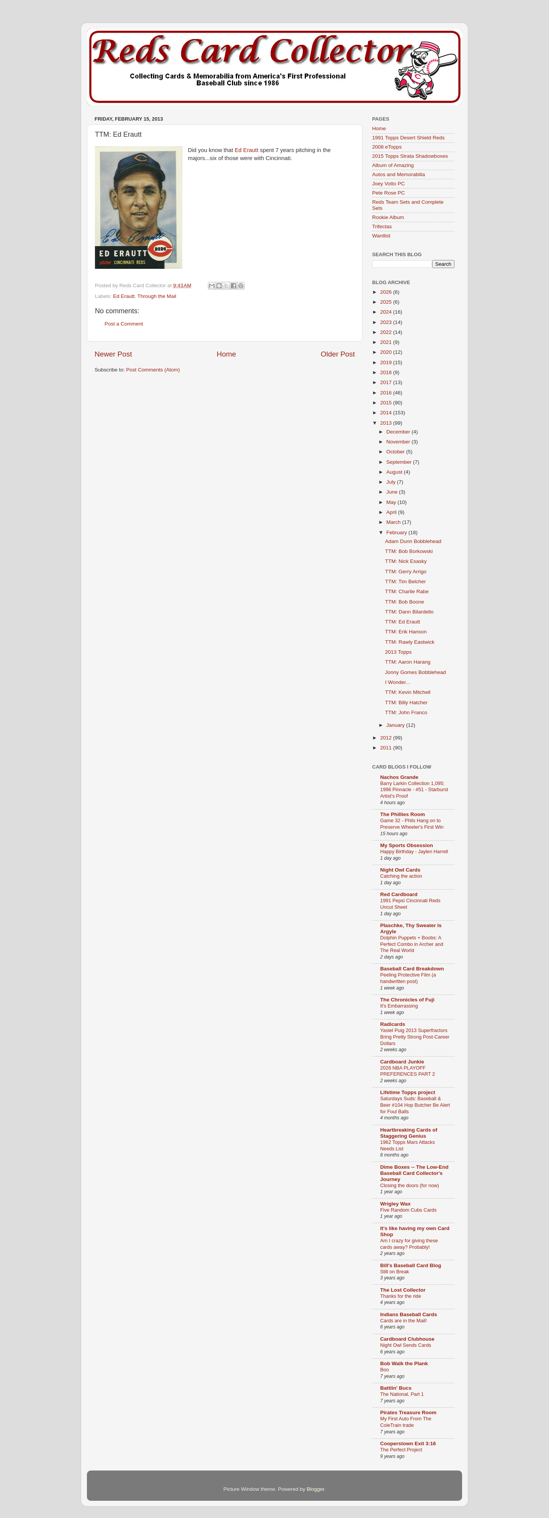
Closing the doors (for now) (409, 1185)
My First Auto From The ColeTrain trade (405, 1422)
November (399, 442)
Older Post (338, 354)
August (395, 472)
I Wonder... (397, 682)
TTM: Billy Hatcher (406, 702)
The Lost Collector (403, 1290)
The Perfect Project (401, 1450)
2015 (386, 403)
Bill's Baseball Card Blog (410, 1265)
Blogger (315, 1489)
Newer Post (113, 354)
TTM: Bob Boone (404, 602)
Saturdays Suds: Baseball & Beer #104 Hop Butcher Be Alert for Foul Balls (415, 1105)
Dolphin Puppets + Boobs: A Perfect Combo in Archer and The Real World (411, 944)
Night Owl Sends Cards (405, 1345)
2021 (386, 342)
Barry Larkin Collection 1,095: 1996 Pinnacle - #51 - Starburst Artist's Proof (414, 789)
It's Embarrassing (399, 1006)
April (392, 512)
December (399, 432)
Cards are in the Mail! (403, 1320)
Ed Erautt (246, 150)
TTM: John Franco (406, 712)
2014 (386, 412)
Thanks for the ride (400, 1296)
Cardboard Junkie (402, 1062)
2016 (386, 393)
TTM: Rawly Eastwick (410, 642)
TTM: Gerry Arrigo (405, 571)
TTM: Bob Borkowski (409, 551)
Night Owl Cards (400, 870)
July (391, 482)
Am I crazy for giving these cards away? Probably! (409, 1244)
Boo (384, 1369)
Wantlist (381, 236)
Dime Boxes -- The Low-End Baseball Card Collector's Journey (414, 1173)
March (394, 522)
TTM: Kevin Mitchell (408, 692)
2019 (386, 362)
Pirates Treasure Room (408, 1412)
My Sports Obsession (406, 845)
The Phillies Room (402, 814)
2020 (386, 352)
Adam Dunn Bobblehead (413, 541)
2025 (386, 302)
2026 (386, 292)
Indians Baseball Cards (408, 1314)
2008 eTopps (387, 147)
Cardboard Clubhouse (407, 1339)
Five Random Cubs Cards (408, 1210)
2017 (386, 382)
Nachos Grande (399, 777)
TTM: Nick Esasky (406, 561)
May (391, 502)
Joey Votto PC (388, 183)
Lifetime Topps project (407, 1092)
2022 (386, 332)
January (396, 725)
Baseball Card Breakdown (412, 969)
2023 (386, 322)
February (397, 532)
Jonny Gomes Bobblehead (415, 672)
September (399, 462)
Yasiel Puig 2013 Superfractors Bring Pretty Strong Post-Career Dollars (414, 1036)
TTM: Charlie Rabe (407, 591)
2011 (386, 748)
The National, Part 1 (402, 1394)
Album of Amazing (393, 165)
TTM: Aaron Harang (408, 662)
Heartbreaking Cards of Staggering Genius (408, 1133)
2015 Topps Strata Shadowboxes (410, 156)
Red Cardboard (399, 894)
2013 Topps (398, 652)
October (396, 452)
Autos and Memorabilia (398, 174)
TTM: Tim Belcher (405, 581)
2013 (386, 423)
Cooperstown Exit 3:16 (408, 1443)
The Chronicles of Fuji (407, 1000)
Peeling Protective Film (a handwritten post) (408, 978)
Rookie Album (388, 217)
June (392, 492)
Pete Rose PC (388, 193)
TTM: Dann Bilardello (409, 612)
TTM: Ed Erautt (402, 622)
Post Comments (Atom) (153, 370)
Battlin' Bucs (396, 1388)
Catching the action (401, 876)
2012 (386, 738)
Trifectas (382, 226)
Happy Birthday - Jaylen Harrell (414, 851)
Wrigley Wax (395, 1204)
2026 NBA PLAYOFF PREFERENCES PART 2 (407, 1071)
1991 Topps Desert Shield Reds (408, 138)
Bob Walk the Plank (404, 1363)
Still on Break (394, 1271)
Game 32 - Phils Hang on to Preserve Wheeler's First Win (411, 824)
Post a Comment (124, 324)
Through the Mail (156, 296)
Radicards (392, 1024)
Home (226, 354)
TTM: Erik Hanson (406, 632)
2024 (386, 312)
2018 (386, 372)
